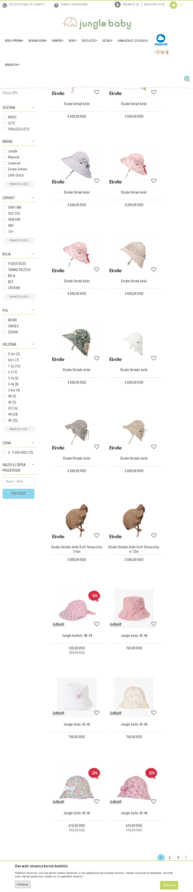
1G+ (11, 318)
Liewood (14, 250)
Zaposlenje (10, 748)
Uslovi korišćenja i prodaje (69, 748)
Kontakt (8, 755)
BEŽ (10, 369)
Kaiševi (10, 127)
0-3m (14, 441)
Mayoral (13, 244)
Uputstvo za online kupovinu (70, 762)
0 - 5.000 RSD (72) (20, 539)
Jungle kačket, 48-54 (72, 500)
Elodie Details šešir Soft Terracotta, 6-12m (169, 422)
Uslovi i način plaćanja (66, 769)
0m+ (13, 447)
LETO (11, 210)
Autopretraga (111, 112)
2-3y (13, 465)
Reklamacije (107, 762)
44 (13, 501)
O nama (8, 741)
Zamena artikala (110, 755)
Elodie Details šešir (72, 341)
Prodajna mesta (14, 763)
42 (13, 495)
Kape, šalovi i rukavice (18, 147)
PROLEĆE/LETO (18, 216)
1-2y (14, 453)
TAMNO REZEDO (19, 356)
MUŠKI (12, 407)
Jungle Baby (10, 94)
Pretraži (18, 580)
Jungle (13, 238)
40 (12, 489)
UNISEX (13, 413)
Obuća (10, 179)
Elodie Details (17, 256)
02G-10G (14, 300)
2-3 (12, 459)
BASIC (12, 204)
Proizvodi (27, 94)
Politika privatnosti (64, 789)
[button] (189, 79)
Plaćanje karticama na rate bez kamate (72, 779)
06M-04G (14, 306)
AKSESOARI (60, 94)
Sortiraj (132, 112)
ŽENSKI (13, 419)
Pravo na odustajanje (114, 776)
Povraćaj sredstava (112, 769)
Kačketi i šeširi (15, 162)
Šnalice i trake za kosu (18, 135)
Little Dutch (16, 262)
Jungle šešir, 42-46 (120, 500)
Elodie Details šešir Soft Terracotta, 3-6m (120, 422)
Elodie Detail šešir (72, 181)
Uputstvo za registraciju (67, 755)
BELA (11, 363)
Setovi (9, 156)
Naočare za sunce (15, 170)
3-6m (14, 477)
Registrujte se (154, 4)
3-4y (13, 471)
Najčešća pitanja (62, 796)
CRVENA (14, 375)
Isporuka (105, 748)
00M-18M (14, 294)
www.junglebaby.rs (76, 879)
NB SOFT (105, 879)
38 (12, 483)
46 (13, 507)
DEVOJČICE (43, 94)
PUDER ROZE (17, 350)
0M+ (11, 312)
